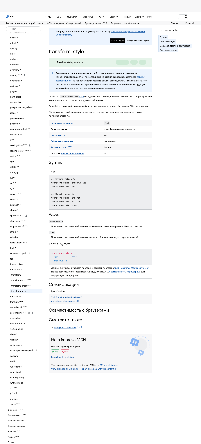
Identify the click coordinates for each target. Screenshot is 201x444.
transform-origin (19, 285)
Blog (149, 16)
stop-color (15, 221)
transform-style (18, 291)
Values (54, 214)
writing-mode (16, 382)
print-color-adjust (18, 129)
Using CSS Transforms (65, 327)
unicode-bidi (16, 307)
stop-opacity (16, 226)
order (12, 53)
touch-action (16, 264)
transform (16, 275)
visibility (14, 339)
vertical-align (16, 329)
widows (14, 356)
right (12, 161)
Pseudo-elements (16, 426)
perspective (15, 102)
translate (14, 302)
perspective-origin (19, 107)
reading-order (16, 150)
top (11, 258)
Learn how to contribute (62, 357)
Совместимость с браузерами (175, 45)
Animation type (58, 147)
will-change (16, 366)
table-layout (16, 242)
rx (11, 183)
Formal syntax (59, 244)
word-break (15, 372)
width (12, 361)
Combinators (14, 415)
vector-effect (16, 323)
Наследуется (58, 135)
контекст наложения (72, 153)
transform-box (18, 280)
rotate (13, 167)
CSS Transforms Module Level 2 (130, 268)
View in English (117, 41)
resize (13, 156)
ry (11, 188)
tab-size (14, 237)
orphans (14, 59)
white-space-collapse (21, 350)
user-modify (16, 312)
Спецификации (167, 41)
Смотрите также (168, 50)
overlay (14, 75)
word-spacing (17, 377)
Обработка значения (62, 141)
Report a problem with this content (97, 369)
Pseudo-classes (16, 420)
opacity (13, 48)
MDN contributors (108, 365)
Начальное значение (62, 123)
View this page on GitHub (63, 369)
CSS (81, 96)
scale (12, 194)
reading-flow (16, 145)
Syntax (163, 37)
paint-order (15, 96)
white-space (16, 345)
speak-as (14, 215)
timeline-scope (17, 253)
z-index (14, 399)
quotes (13, 134)
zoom (13, 404)
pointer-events (17, 118)
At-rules (12, 431)
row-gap (14, 172)
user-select (15, 318)
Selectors (12, 410)
